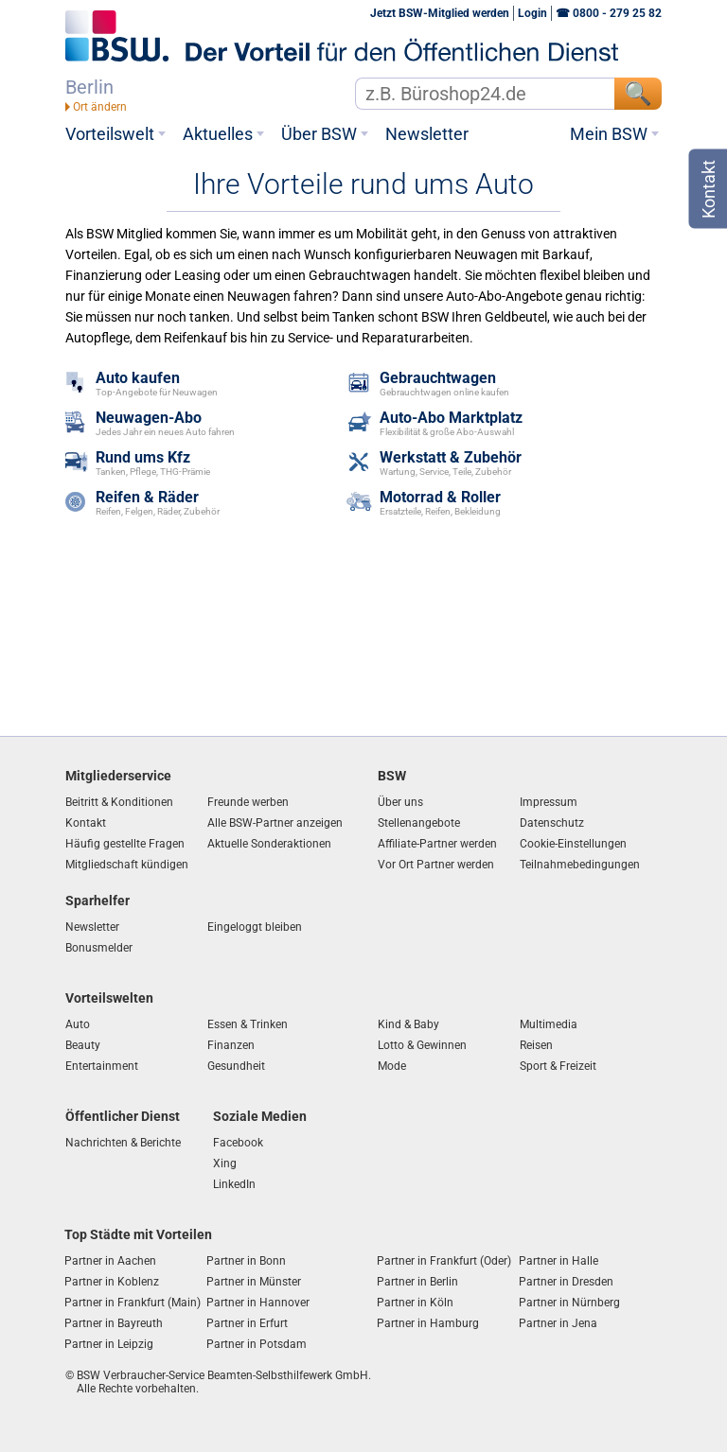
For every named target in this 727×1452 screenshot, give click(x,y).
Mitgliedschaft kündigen (126, 864)
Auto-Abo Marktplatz (451, 419)
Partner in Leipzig (108, 1344)
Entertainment (101, 1066)
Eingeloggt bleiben (254, 927)
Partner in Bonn (246, 1261)
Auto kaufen (138, 379)
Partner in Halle (558, 1261)
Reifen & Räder (147, 498)
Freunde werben (248, 802)
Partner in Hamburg (428, 1323)
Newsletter (427, 134)
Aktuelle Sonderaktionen (269, 843)
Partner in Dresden (566, 1281)
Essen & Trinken (247, 1024)
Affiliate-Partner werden (437, 843)
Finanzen (231, 1045)
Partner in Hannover (258, 1302)
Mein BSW (608, 134)
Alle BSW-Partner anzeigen (275, 823)
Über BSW (319, 134)
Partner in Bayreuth (113, 1323)
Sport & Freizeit (558, 1066)
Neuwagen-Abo (149, 419)
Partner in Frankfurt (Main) (132, 1302)
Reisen (536, 1045)
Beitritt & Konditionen (119, 802)
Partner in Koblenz (111, 1281)
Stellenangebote (419, 823)
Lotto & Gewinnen (422, 1045)
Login (532, 13)
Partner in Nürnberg (569, 1302)
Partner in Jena (558, 1323)
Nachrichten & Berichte (123, 1142)
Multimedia (548, 1024)
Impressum (548, 802)
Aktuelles (218, 134)
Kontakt (85, 823)
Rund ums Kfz (143, 458)
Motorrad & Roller (440, 498)
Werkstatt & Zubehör (451, 458)
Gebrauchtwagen (438, 379)
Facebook (238, 1142)
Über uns (400, 802)
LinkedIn (234, 1184)
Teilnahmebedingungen (580, 864)
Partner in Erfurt (247, 1323)
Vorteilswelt (109, 134)
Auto (77, 1024)
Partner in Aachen (110, 1261)
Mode (392, 1066)
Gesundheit (236, 1066)
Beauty (82, 1045)
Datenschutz (552, 823)
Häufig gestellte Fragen (125, 843)
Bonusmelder (99, 947)
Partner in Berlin (417, 1281)
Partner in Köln (415, 1302)
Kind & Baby (408, 1024)
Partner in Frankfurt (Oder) (444, 1261)
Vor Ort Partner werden (436, 864)
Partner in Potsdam (256, 1344)
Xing (225, 1163)
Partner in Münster (253, 1281)
